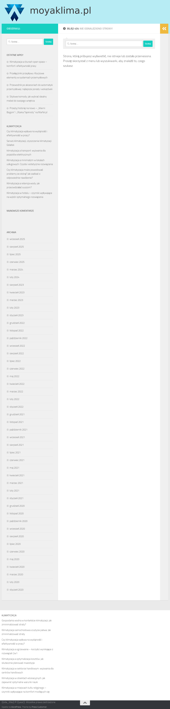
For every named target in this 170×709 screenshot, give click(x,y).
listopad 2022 (17, 330)
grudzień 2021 (17, 414)
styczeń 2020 (16, 589)
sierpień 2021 (17, 444)
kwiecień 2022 (17, 383)
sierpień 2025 (17, 246)
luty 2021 (14, 490)
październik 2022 (18, 338)
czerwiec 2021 (17, 460)
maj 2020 (14, 559)
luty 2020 (14, 582)
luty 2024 (14, 277)
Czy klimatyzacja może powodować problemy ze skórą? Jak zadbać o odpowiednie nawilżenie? (25, 173)
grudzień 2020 (17, 505)
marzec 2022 (16, 391)
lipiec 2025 (15, 254)
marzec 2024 (16, 269)
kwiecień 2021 (17, 475)
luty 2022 (14, 399)
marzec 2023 (16, 300)
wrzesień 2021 (17, 437)
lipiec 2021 (15, 452)
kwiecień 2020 (17, 566)
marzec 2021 (16, 483)
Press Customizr (39, 707)
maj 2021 (14, 467)
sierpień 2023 (17, 284)
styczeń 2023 (16, 315)
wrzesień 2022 (17, 345)
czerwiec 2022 (17, 368)
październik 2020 (18, 521)
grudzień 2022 (17, 322)
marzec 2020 (16, 574)
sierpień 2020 (17, 536)
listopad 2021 (17, 422)
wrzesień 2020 (17, 528)
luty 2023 (14, 307)
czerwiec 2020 (17, 551)
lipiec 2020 (15, 543)
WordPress (16, 707)
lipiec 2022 (15, 361)
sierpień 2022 (17, 353)
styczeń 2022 (16, 406)
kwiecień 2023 (17, 292)
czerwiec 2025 (17, 261)
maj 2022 (14, 376)
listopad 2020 (17, 513)
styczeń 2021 (16, 498)
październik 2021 (18, 429)
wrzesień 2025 (17, 239)
